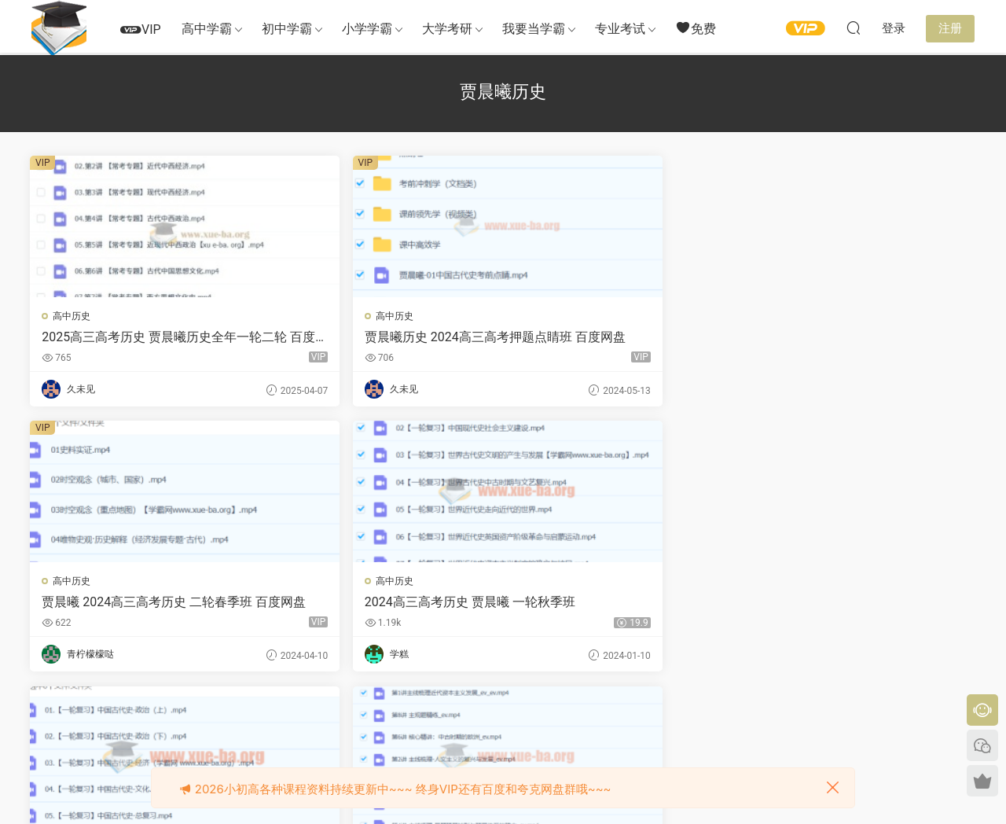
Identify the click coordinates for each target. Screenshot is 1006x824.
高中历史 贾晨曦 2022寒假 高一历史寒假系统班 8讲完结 (377, 604)
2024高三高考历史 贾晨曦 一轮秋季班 (861, 337)
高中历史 (73, 316)
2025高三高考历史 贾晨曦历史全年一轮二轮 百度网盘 (140, 337)
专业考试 (620, 28)
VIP (140, 29)
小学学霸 (367, 28)
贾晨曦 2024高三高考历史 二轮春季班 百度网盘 (622, 337)
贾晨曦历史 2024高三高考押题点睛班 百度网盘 (380, 337)
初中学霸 (287, 28)
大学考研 (447, 28)
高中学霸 (207, 28)
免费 (695, 28)
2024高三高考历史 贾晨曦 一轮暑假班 (142, 604)
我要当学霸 (533, 28)
